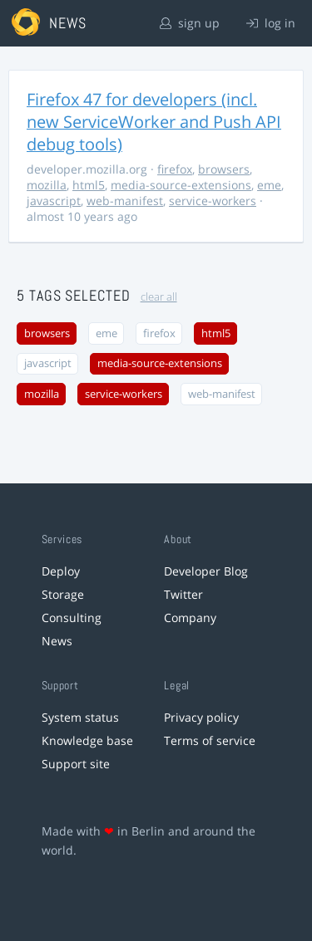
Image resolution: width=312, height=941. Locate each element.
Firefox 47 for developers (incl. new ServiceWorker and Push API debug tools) (154, 121)
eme (269, 185)
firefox (174, 169)
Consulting (72, 617)
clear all (159, 297)
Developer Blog (206, 571)
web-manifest (125, 200)
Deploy (61, 571)
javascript (54, 200)
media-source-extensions (181, 185)
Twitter (183, 594)
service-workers (212, 200)
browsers (224, 169)
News (57, 641)
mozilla (47, 185)
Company (190, 617)
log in (270, 23)
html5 (88, 185)
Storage (63, 594)
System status (80, 717)
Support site (76, 764)
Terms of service (209, 740)
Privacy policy (201, 717)
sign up (190, 23)
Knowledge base (87, 740)
